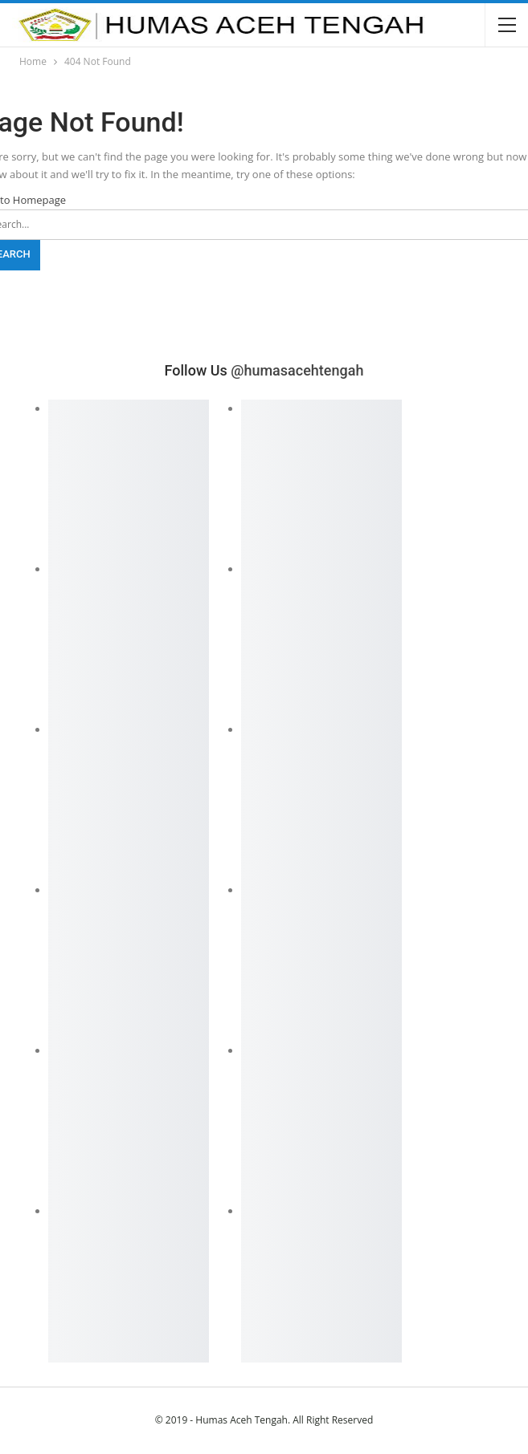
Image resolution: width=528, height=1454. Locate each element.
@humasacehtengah (297, 370)
